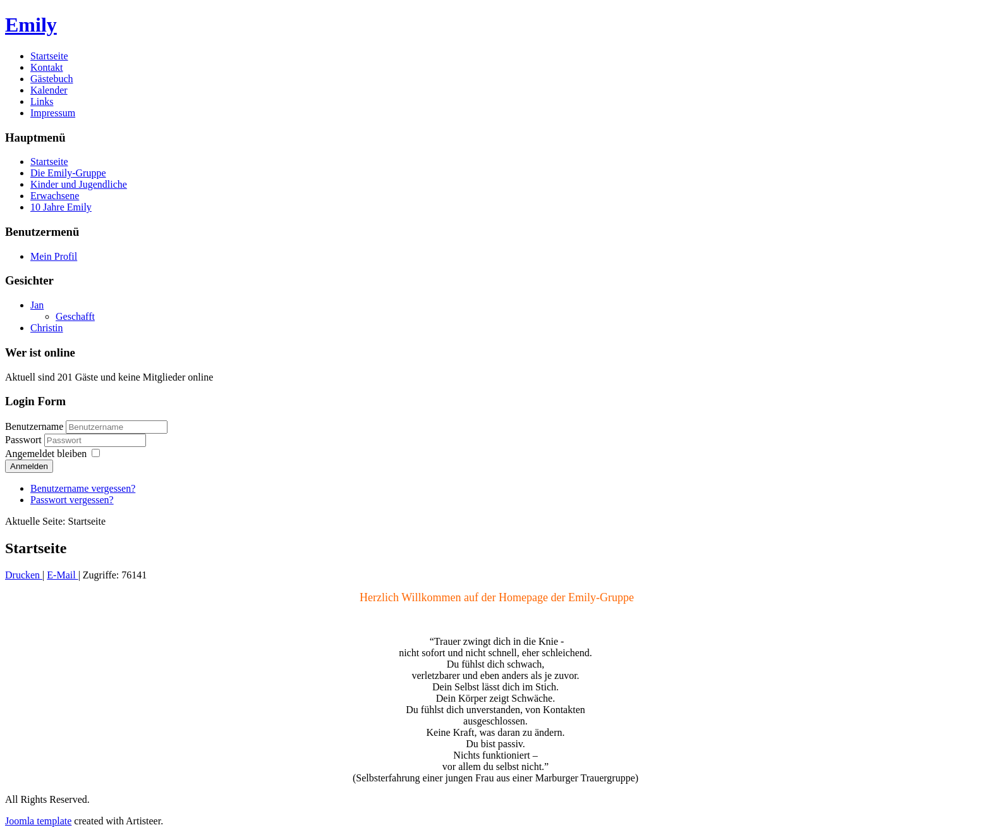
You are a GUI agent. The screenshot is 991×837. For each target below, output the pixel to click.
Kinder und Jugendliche (78, 184)
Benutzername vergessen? (82, 488)
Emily (31, 24)
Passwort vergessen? (72, 499)
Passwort (24, 439)
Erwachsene (54, 195)
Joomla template (38, 821)
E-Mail (62, 575)
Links (41, 101)
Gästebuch (51, 78)
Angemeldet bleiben (46, 453)
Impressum (52, 112)
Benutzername (34, 426)
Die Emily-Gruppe (68, 173)
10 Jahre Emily (61, 207)
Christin (46, 327)
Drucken (23, 575)
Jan (37, 305)
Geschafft (75, 316)
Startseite (49, 56)
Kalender (49, 90)
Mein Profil (53, 256)
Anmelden (29, 466)
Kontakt (46, 67)
